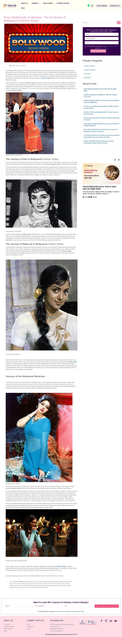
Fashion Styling (16, 581)
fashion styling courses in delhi (43, 583)
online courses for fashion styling (31, 587)
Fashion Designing (89, 66)
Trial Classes (48, 3)
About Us (24, 3)
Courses (35, 3)
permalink (45, 587)
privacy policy (104, 48)
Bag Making (87, 77)
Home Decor (87, 73)
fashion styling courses (28, 583)
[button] (102, 6)
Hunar (24, 65)
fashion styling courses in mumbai (19, 585)
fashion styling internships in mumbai (56, 585)
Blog (23, 8)
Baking (95, 197)
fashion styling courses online (37, 585)
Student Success (63, 3)
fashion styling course (61, 581)
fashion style (42, 581)
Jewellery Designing (90, 70)
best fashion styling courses (30, 581)
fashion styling (46, 78)
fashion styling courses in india (60, 583)
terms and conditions (112, 46)
